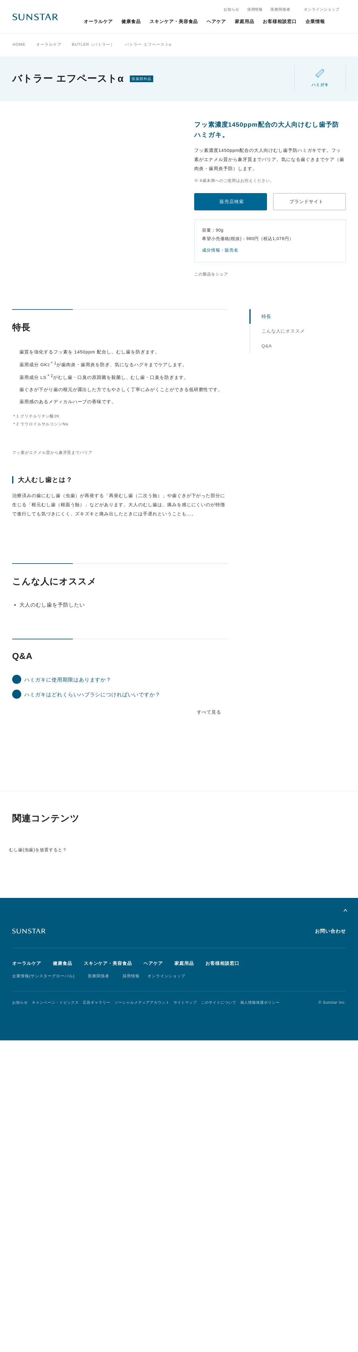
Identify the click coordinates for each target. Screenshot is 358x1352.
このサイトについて (218, 1314)
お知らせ (231, 9)
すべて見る (209, 987)
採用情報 (255, 9)
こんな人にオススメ (283, 330)
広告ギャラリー (96, 1314)
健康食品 (131, 21)
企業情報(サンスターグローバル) (43, 1288)
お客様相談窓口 (280, 21)
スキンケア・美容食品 (174, 21)
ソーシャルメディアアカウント (141, 1314)
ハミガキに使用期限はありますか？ (67, 955)
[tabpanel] (109, 197)
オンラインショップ (321, 9)
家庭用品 (244, 21)
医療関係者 (280, 9)
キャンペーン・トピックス (55, 1314)
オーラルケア (98, 21)
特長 (266, 316)
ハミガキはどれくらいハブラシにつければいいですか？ (92, 970)
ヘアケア (216, 21)
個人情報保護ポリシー (260, 1314)
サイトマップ (185, 1314)
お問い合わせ (330, 1242)
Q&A (267, 345)
